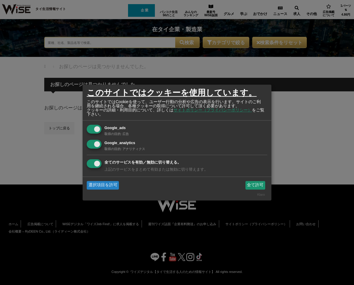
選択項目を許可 (102, 185)
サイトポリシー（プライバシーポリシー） (212, 110)
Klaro (261, 194)
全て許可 (255, 185)
